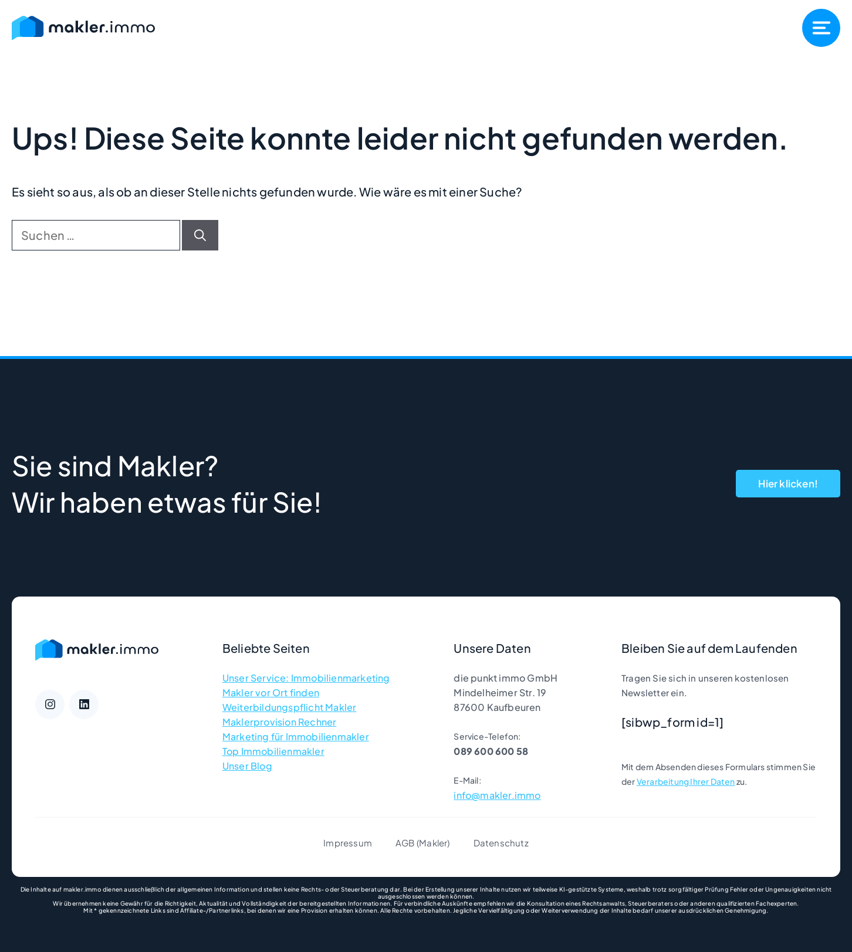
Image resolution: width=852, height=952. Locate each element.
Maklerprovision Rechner (279, 722)
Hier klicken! (788, 483)
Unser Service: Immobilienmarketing (306, 678)
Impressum (347, 842)
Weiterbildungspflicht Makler (289, 707)
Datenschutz (501, 842)
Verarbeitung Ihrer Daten (686, 781)
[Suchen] (200, 235)
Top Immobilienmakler (273, 751)
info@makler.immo (497, 795)
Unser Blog (247, 766)
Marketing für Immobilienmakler (295, 736)
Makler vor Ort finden (270, 692)
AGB (405, 842)
